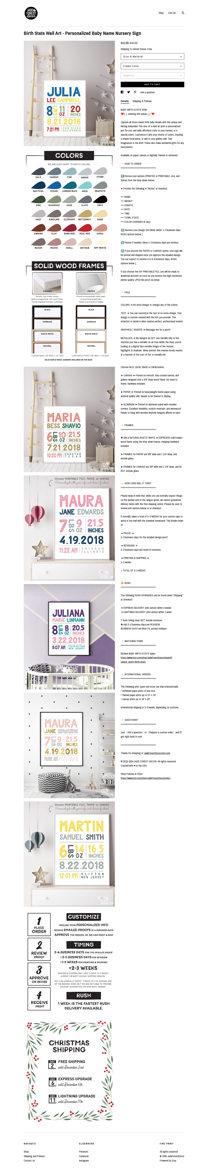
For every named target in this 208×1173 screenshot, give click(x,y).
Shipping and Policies (34, 1156)
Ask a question (147, 92)
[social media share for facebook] (122, 92)
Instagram (84, 1160)
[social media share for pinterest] (135, 92)
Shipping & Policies (142, 101)
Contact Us (29, 1160)
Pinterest (83, 1151)
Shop (161, 13)
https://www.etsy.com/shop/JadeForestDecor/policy (145, 778)
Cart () (172, 13)
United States (139, 49)
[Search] (183, 13)
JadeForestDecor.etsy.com (157, 753)
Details (125, 101)
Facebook (84, 1156)
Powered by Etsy (168, 1160)
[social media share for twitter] (129, 92)
